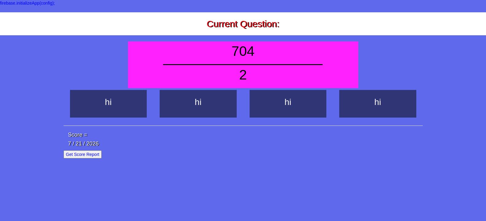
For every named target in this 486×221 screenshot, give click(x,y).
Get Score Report (82, 154)
